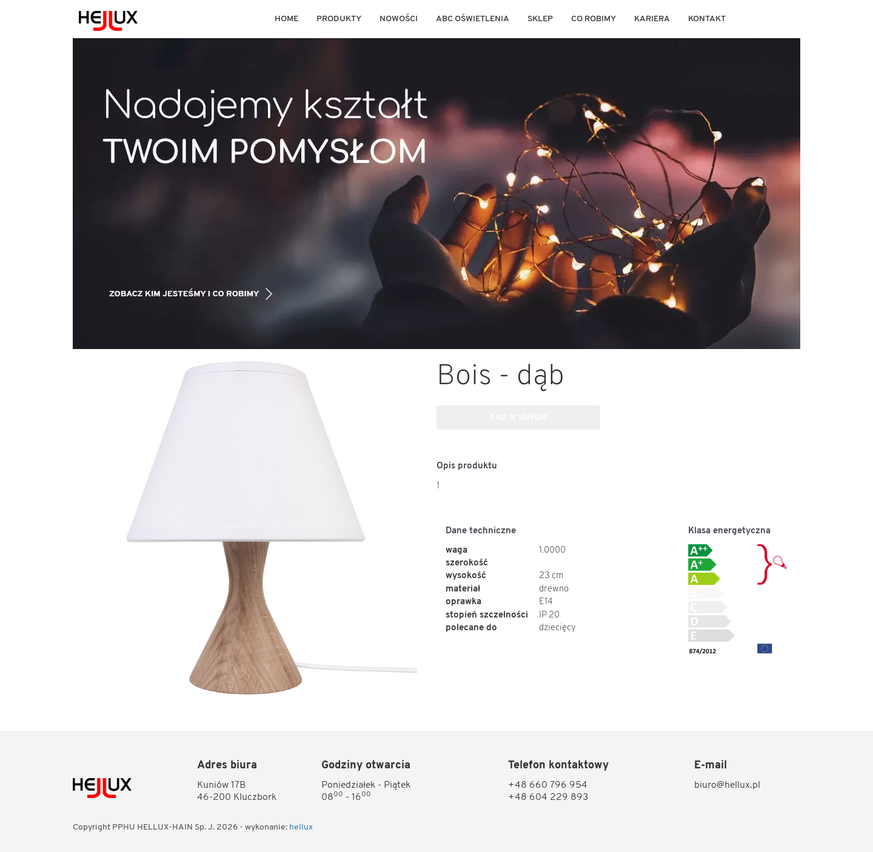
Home (286, 19)
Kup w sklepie (518, 417)
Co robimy (593, 19)
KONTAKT (707, 19)
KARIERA (652, 19)
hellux (301, 827)
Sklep (540, 19)
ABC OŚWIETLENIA (472, 19)
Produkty (338, 19)
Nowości (399, 19)
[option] (436, 193)
